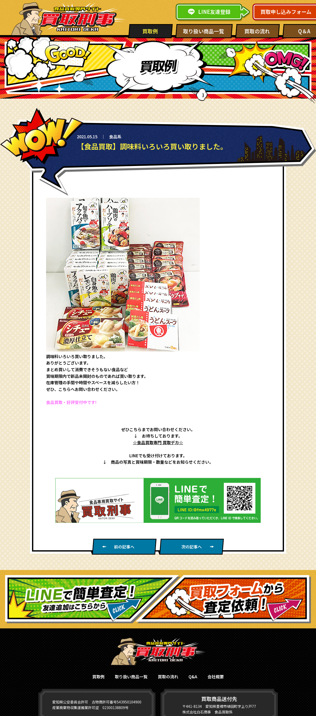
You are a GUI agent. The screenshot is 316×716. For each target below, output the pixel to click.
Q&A (192, 676)
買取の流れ (257, 31)
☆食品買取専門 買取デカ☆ (158, 442)
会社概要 (215, 676)
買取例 (150, 31)
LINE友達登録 (209, 11)
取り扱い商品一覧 (203, 31)
